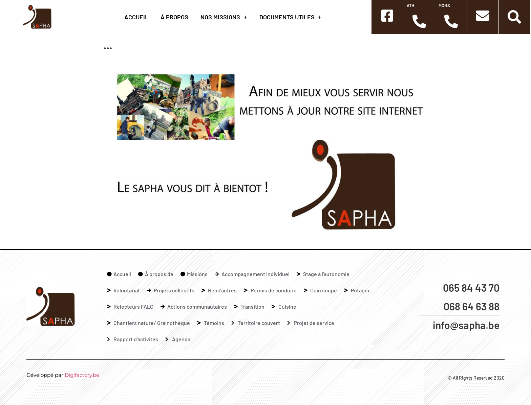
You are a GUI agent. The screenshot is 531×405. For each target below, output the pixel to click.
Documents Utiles (290, 17)
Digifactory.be (82, 375)
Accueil (136, 17)
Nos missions (223, 17)
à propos (174, 17)
